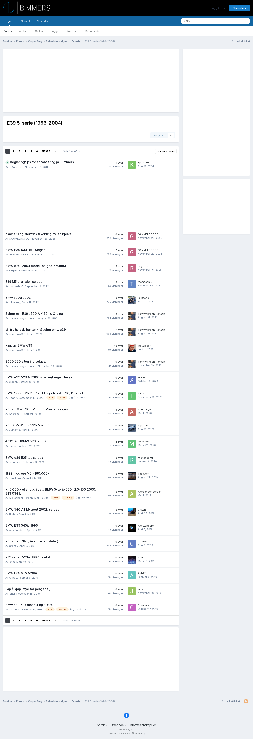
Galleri (39, 31)
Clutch (13, 513)
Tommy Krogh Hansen (22, 318)
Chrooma (15, 609)
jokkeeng (14, 302)
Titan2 (13, 397)
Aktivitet (25, 21)
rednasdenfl (16, 462)
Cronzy (13, 545)
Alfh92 (13, 577)
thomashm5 (16, 286)
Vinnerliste (43, 21)
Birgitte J (14, 270)
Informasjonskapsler (143, 725)
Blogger (54, 31)
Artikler (23, 31)
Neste (46, 151)
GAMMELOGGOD (19, 238)
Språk (102, 725)
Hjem (10, 22)
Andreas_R (15, 413)
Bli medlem (239, 7)
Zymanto (14, 429)
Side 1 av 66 (71, 151)
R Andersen (16, 167)
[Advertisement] (79, 80)
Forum (8, 31)
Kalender (72, 31)
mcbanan (15, 446)
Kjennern (143, 162)
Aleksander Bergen (21, 497)
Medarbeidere (93, 31)
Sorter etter (166, 151)
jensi (12, 593)
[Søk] (197, 21)
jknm (12, 561)
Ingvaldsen (144, 345)
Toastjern (15, 477)
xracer (13, 381)
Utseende (118, 725)
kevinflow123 (17, 334)
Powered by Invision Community (126, 733)
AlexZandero (17, 530)
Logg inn (218, 8)
